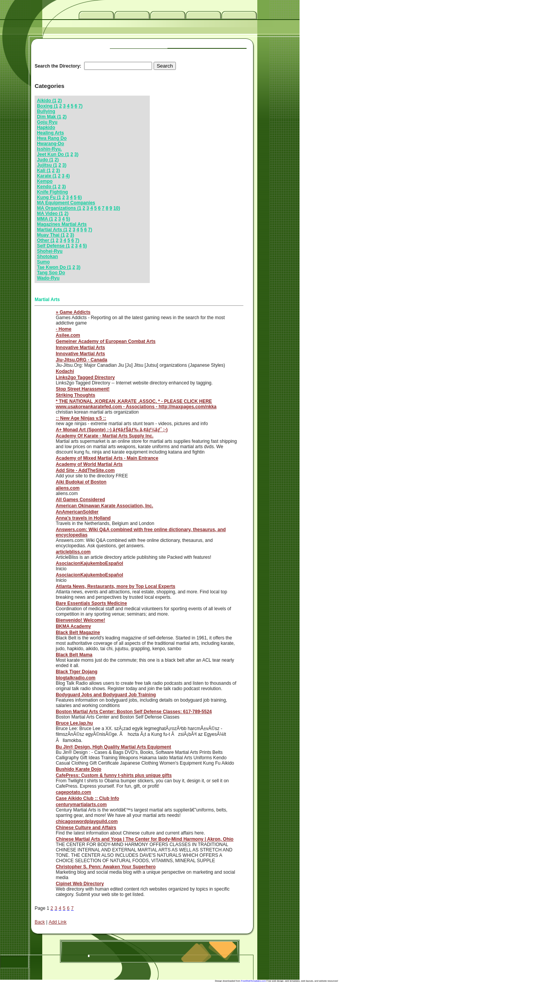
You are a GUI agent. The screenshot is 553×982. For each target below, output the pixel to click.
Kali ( (42, 170)
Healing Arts (50, 133)
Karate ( (45, 176)
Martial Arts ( (51, 229)
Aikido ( (45, 100)
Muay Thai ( (49, 235)
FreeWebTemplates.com (253, 981)
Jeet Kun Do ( (51, 154)
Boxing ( (46, 106)
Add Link (58, 922)
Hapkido (46, 127)
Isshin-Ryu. (49, 149)
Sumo (43, 262)
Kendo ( (45, 186)
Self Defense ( (52, 245)
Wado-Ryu (48, 278)
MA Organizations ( (58, 208)
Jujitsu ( (46, 165)
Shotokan (47, 256)
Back (40, 922)
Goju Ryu (47, 122)
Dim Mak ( (48, 116)
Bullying (46, 111)
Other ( (44, 240)
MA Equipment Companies (66, 202)
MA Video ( (48, 213)
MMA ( (44, 219)
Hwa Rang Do (51, 138)
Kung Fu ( (47, 197)
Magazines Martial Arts (62, 224)
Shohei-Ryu (50, 251)
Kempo (45, 181)
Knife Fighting (52, 192)
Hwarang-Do (50, 143)
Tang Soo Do (51, 272)
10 (115, 208)
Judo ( (44, 159)
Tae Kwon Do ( (52, 267)
